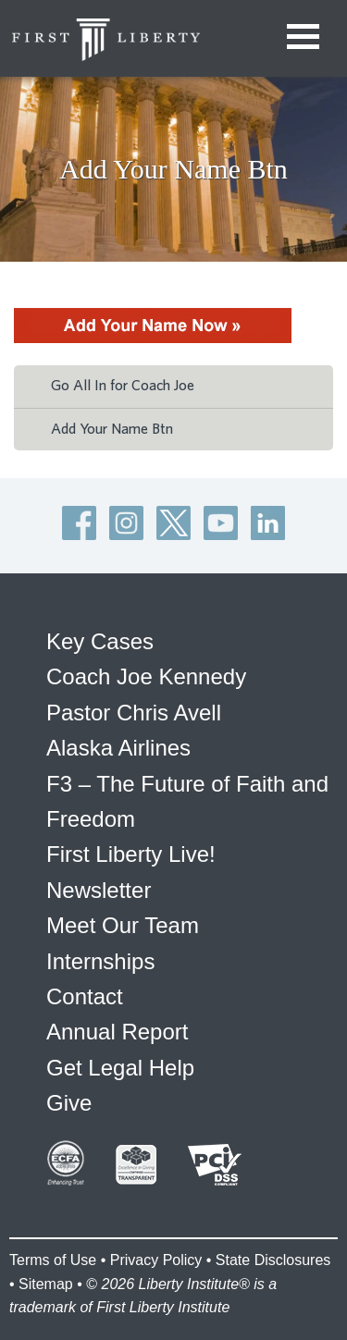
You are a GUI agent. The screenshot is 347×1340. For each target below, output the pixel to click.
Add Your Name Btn (112, 429)
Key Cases (100, 641)
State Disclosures (273, 1260)
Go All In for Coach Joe (122, 385)
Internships (100, 961)
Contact (84, 996)
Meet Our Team (122, 925)
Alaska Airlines (118, 747)
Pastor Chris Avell (133, 712)
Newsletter (98, 890)
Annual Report (117, 1031)
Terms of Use (52, 1260)
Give (69, 1102)
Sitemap (46, 1284)
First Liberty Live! (131, 854)
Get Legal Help (120, 1067)
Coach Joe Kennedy (146, 676)
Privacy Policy (156, 1260)
